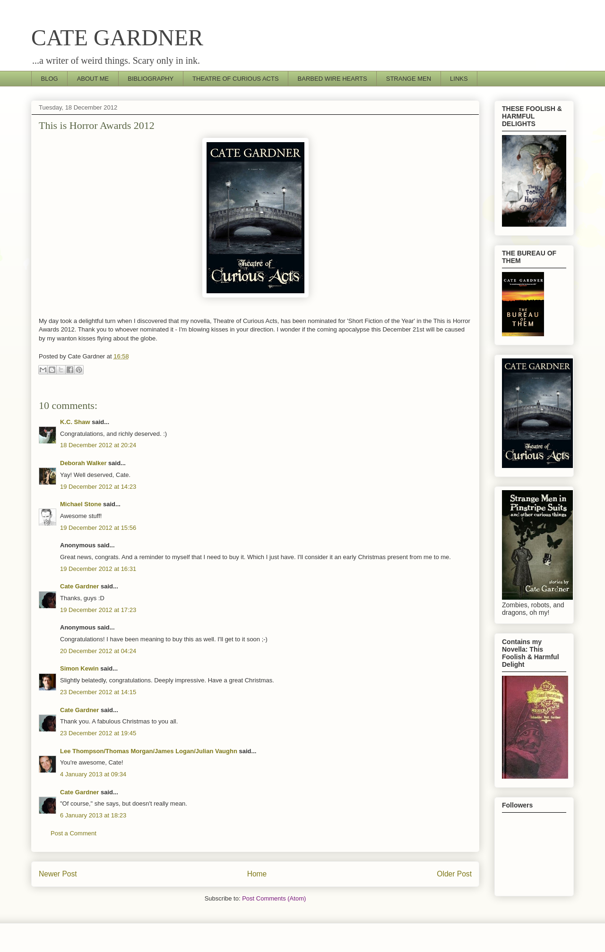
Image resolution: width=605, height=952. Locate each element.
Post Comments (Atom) (274, 898)
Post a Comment (73, 833)
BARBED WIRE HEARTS (332, 78)
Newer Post (58, 874)
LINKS (459, 78)
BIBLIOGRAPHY (150, 78)
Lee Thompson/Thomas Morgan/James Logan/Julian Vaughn (148, 751)
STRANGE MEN (408, 78)
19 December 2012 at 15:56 (98, 527)
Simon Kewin (79, 668)
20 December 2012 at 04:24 (98, 650)
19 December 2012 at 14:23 (98, 486)
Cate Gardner (79, 586)
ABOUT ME (93, 78)
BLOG (49, 78)
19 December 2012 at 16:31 (98, 568)
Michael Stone (80, 504)
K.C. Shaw (75, 421)
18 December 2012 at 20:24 (98, 445)
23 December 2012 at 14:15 (98, 692)
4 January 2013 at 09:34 (93, 774)
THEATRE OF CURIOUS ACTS (235, 78)
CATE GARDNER (117, 37)
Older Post (454, 874)
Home (257, 874)
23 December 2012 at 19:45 (98, 733)
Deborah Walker (83, 463)
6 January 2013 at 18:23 (93, 815)
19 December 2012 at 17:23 (98, 609)
